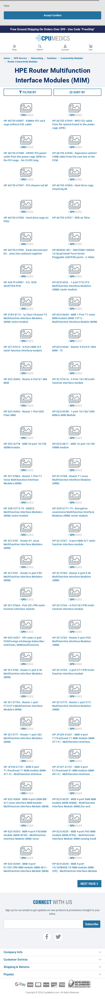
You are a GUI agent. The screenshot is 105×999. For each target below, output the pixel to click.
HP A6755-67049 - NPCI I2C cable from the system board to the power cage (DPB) (73, 124)
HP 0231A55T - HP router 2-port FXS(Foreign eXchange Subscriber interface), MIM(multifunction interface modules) (24, 643)
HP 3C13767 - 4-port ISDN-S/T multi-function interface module (74, 542)
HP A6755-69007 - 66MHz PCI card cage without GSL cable (24, 122)
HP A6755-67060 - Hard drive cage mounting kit (72, 187)
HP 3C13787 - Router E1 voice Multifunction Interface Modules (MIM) (23, 544)
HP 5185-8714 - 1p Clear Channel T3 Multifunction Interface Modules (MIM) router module (25, 318)
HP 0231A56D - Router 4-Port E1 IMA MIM (25, 380)
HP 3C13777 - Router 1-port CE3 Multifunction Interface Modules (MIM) (23, 738)
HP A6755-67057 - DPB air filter (71, 217)
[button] (28, 92)
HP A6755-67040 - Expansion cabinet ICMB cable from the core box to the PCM (74, 156)
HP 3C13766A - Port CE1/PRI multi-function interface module (25, 607)
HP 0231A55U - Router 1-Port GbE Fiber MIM (24, 413)
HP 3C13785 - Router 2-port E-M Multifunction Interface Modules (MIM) (23, 673)
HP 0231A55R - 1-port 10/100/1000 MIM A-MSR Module (73, 413)
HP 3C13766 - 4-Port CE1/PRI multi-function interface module (73, 607)
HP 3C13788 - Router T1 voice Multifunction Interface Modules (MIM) (71, 479)
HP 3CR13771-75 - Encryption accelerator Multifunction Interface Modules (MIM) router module (73, 512)
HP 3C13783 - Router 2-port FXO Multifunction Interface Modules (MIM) (71, 641)
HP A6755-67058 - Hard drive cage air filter (26, 219)
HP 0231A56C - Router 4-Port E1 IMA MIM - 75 (74, 348)
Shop (14, 48)
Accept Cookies (52, 15)
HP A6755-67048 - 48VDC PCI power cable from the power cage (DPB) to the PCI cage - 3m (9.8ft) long (25, 156)
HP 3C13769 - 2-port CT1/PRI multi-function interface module (73, 671)
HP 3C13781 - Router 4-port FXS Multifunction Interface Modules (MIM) (23, 576)
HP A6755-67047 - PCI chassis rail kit (26, 185)
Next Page (89, 883)
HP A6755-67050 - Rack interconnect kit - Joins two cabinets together (26, 251)
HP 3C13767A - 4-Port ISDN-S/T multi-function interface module (23, 348)
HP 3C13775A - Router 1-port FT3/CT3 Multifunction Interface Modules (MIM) (23, 705)
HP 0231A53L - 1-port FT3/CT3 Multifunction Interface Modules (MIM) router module (71, 285)
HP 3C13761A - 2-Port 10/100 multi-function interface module (73, 380)
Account (65, 48)
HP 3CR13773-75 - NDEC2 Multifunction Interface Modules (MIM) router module (23, 512)
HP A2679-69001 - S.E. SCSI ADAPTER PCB (20, 284)
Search (40, 48)
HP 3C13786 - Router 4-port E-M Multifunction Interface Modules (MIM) (71, 576)
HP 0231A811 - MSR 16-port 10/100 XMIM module (73, 445)
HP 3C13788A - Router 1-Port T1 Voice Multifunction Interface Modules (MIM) (23, 479)
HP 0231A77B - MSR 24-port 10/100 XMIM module (25, 445)
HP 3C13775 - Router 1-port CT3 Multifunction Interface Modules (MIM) (71, 705)
